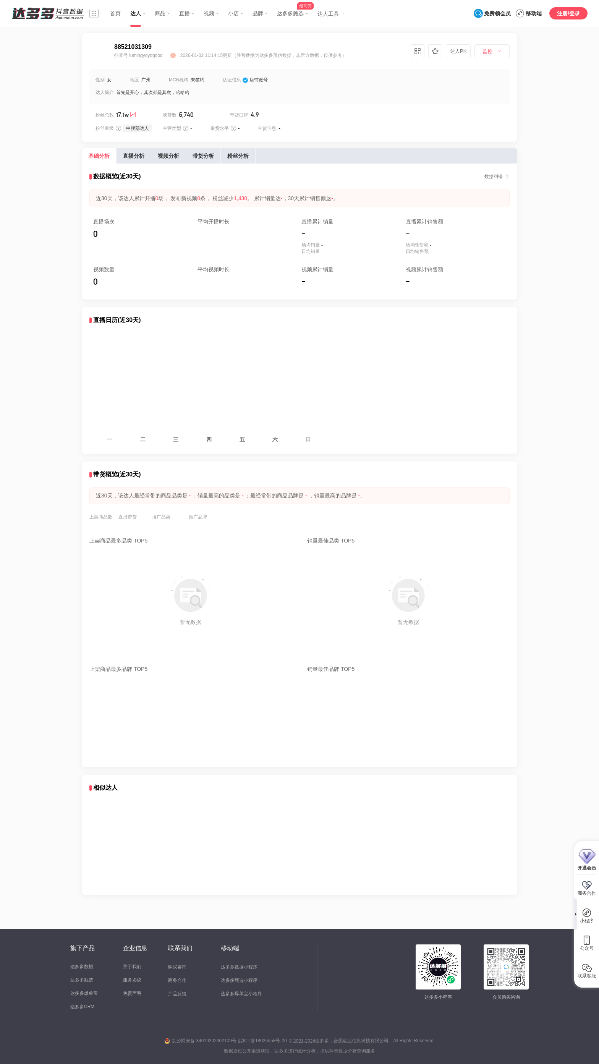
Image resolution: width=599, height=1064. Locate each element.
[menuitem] (492, 51)
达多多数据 (81, 966)
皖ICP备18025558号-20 (262, 1040)
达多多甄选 (81, 980)
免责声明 (132, 993)
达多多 (322, 1040)
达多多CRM (82, 1006)
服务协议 (132, 980)
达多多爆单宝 (84, 993)
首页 (115, 13)
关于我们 (132, 966)
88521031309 (133, 47)
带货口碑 (239, 115)
